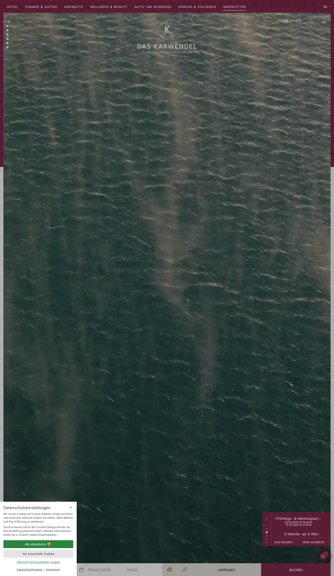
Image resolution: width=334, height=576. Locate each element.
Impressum (53, 569)
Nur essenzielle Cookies (38, 554)
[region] (38, 524)
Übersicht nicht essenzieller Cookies (38, 562)
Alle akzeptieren (38, 544)
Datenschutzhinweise (29, 569)
